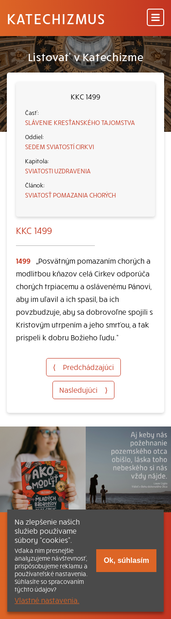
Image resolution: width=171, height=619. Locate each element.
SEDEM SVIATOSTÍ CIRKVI (59, 146)
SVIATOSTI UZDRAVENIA (58, 170)
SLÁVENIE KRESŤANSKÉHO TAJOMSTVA (80, 122)
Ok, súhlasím (126, 560)
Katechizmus (56, 18)
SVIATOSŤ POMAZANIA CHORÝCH (70, 195)
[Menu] (155, 18)
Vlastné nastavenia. (47, 599)
